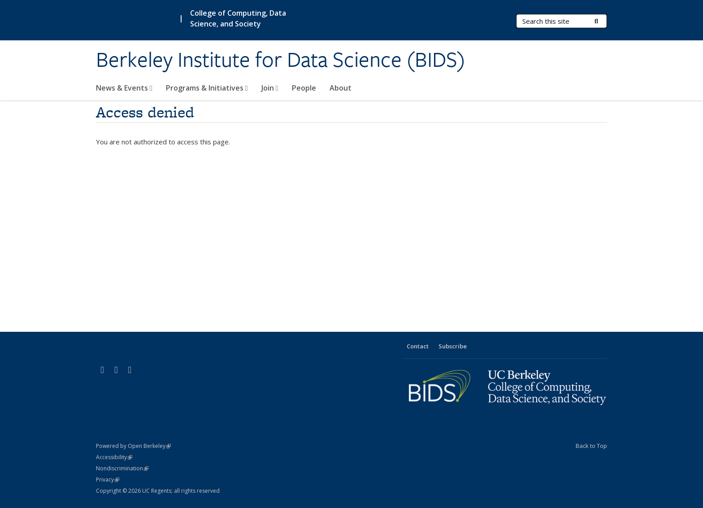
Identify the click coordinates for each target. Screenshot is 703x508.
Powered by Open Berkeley (133, 446)
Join (269, 88)
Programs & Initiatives (207, 88)
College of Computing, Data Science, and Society (238, 18)
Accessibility (114, 457)
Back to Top (591, 446)
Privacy (107, 479)
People (304, 88)
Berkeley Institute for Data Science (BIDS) (280, 59)
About (341, 88)
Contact (418, 346)
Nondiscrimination (122, 468)
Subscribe (452, 346)
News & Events (124, 88)
